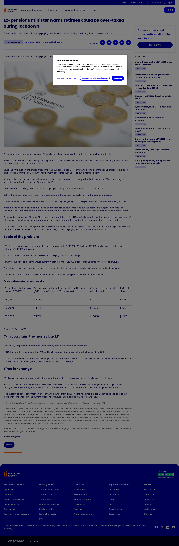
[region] (90, 70)
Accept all (117, 78)
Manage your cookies (66, 78)
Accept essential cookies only (95, 78)
